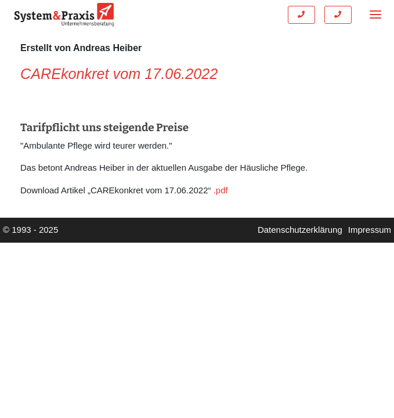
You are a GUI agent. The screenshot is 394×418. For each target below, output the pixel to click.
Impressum (369, 230)
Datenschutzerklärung (300, 230)
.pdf (221, 190)
